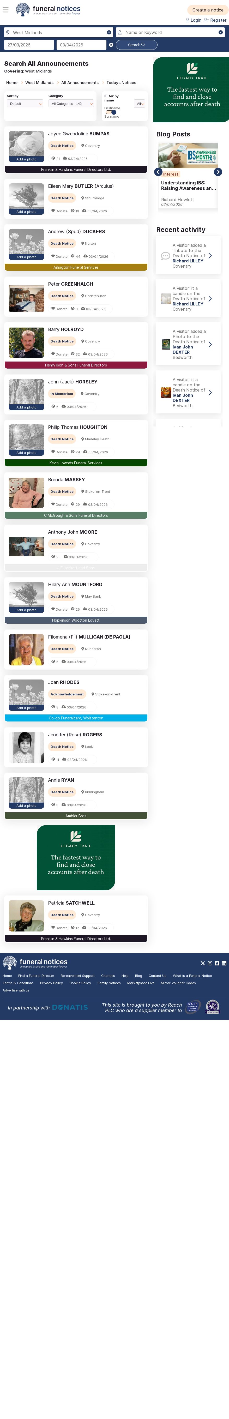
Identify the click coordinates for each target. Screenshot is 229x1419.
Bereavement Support (78, 976)
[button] (208, 10)
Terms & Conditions (18, 983)
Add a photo (26, 159)
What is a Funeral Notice (192, 976)
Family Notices (109, 983)
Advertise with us (16, 990)
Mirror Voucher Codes (178, 983)
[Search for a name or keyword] (170, 32)
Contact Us (157, 976)
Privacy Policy (51, 983)
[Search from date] (29, 45)
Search (137, 45)
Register (215, 20)
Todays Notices (121, 82)
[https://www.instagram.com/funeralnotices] (210, 963)
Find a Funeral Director (36, 976)
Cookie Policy (80, 983)
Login (193, 20)
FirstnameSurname (112, 112)
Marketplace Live (140, 983)
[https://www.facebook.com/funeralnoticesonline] (217, 963)
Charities (108, 976)
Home (11, 82)
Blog (138, 976)
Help (125, 976)
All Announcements (80, 82)
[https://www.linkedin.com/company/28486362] (224, 963)
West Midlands (39, 82)
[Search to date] (81, 45)
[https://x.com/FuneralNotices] (202, 963)
